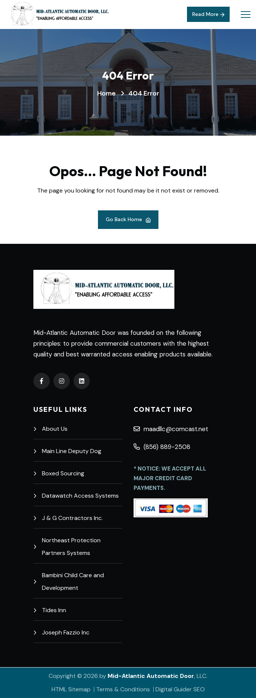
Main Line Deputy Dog (67, 451)
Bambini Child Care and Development (68, 581)
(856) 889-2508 (162, 447)
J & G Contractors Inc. (68, 518)
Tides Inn (49, 610)
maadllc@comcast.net (171, 429)
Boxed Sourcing (58, 473)
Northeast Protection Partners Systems (67, 546)
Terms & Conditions (123, 689)
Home (106, 93)
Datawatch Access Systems (76, 496)
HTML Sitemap (71, 689)
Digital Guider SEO (180, 689)
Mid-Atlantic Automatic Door (151, 676)
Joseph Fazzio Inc (61, 632)
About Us (50, 429)
